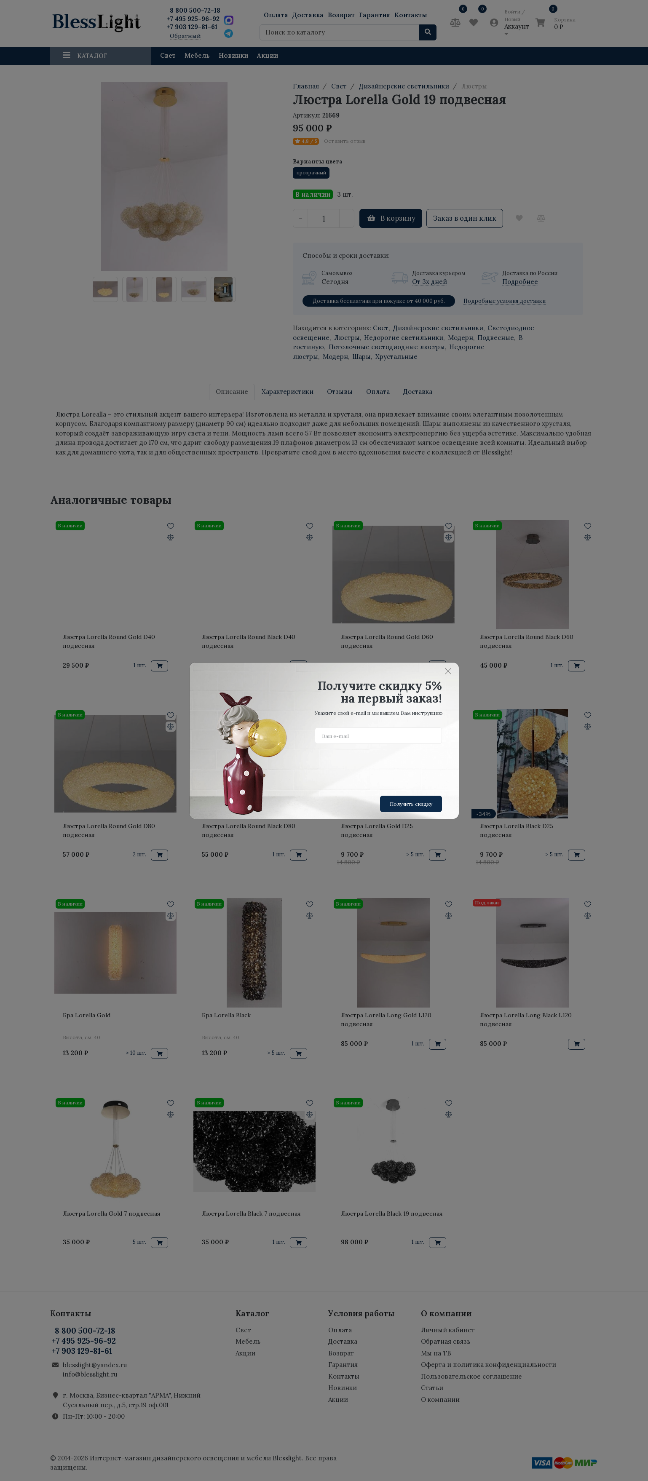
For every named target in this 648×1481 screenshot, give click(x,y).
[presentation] (379, 766)
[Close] (448, 671)
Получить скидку (411, 804)
